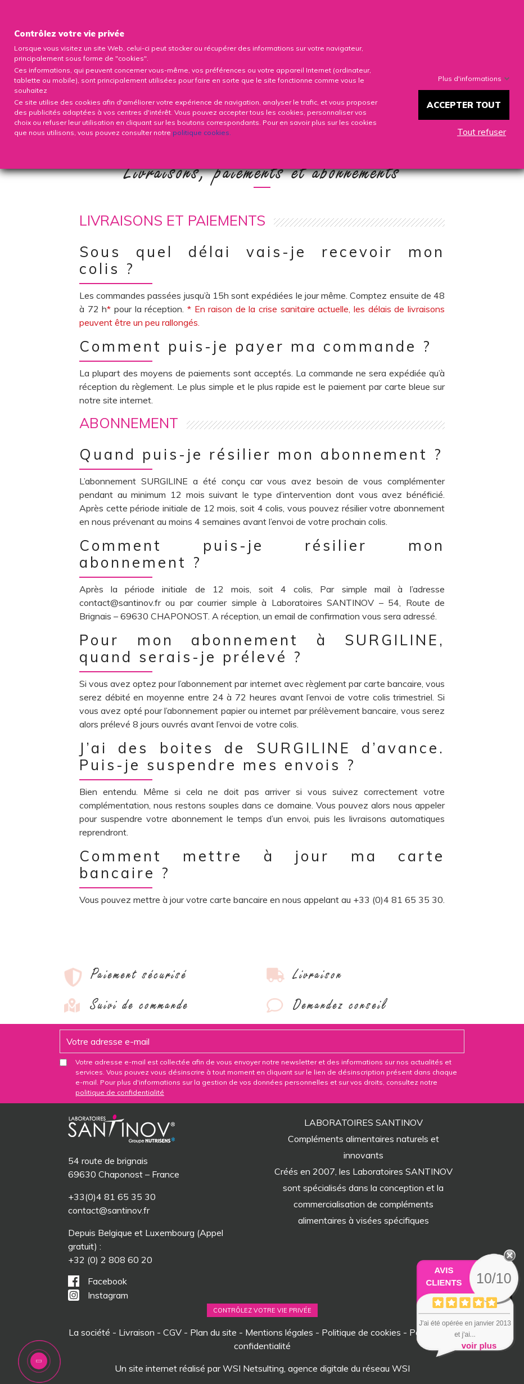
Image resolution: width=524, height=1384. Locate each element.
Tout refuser (481, 131)
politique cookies (201, 132)
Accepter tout (464, 105)
